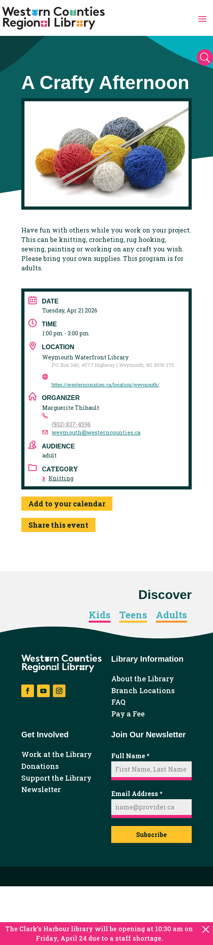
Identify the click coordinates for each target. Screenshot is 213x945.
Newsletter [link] (41, 789)
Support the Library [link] (56, 778)
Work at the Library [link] (56, 754)
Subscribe (151, 834)
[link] (53, 18)
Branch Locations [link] (143, 690)
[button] (202, 18)
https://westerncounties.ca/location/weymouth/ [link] (105, 384)
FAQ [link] (118, 702)
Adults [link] (171, 615)
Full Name (130, 756)
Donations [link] (40, 766)
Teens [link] (133, 615)
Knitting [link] (57, 478)
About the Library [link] (142, 679)
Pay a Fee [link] (128, 714)
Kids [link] (99, 615)
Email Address (137, 793)
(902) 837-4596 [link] (71, 424)
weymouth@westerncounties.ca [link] (96, 432)
